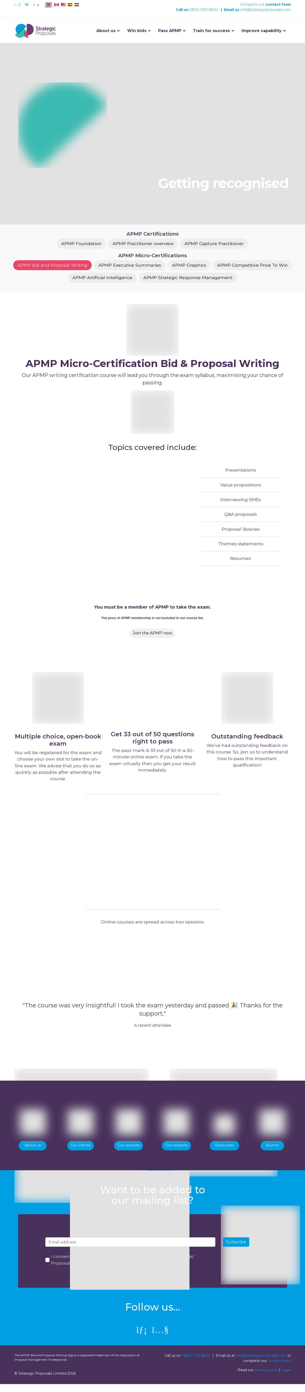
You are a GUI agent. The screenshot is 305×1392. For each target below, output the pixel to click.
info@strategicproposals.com (265, 9)
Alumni (272, 1152)
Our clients (80, 1152)
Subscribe (236, 1249)
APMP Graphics (189, 265)
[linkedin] (141, 1337)
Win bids (136, 30)
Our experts (176, 1152)
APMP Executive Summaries (129, 265)
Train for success (211, 30)
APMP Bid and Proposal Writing (50, 265)
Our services (128, 1152)
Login (286, 1378)
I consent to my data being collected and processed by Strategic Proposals (123, 1267)
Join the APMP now (152, 636)
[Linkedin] (26, 4)
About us (106, 30)
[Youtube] (17, 4)
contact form (278, 4)
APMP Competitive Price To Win (254, 265)
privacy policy (266, 1378)
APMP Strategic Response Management (189, 278)
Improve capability (262, 30)
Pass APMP (169, 30)
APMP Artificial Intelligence (102, 278)
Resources (224, 1152)
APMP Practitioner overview (142, 244)
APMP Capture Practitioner (215, 244)
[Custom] (36, 4)
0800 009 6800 (203, 9)
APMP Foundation (79, 244)
